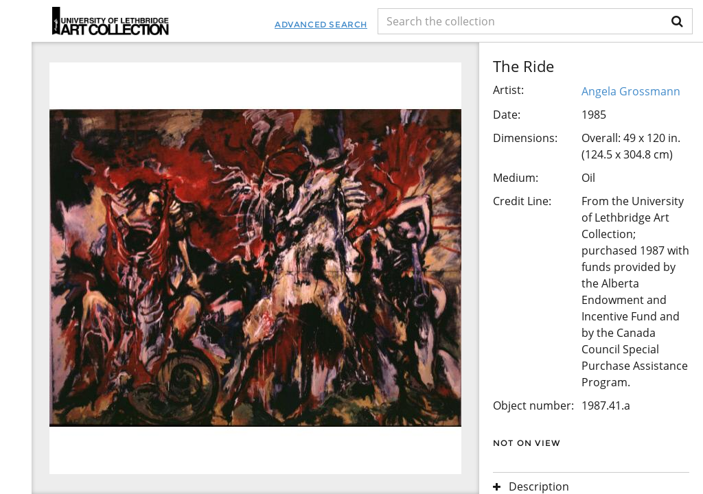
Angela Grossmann (630, 91)
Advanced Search (321, 24)
